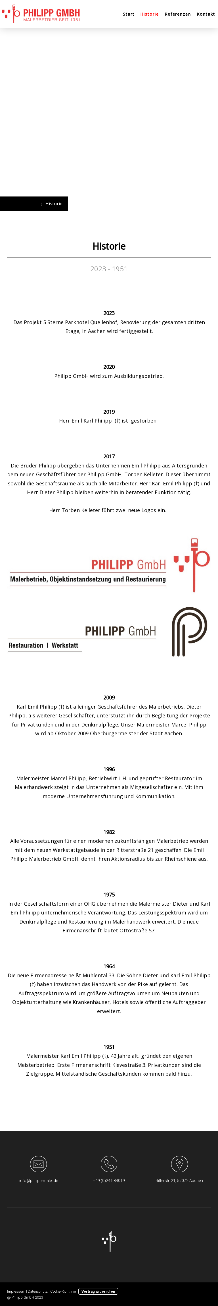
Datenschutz (38, 1291)
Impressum (16, 1291)
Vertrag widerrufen (98, 1291)
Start (129, 14)
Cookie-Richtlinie (63, 1291)
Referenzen (178, 14)
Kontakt (206, 14)
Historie (149, 14)
